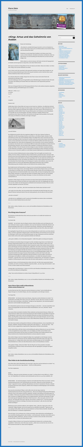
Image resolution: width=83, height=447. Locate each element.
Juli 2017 (60, 129)
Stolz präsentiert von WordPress (19, 441)
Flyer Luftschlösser (62, 65)
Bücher (60, 93)
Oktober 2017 (61, 128)
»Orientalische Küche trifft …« (64, 56)
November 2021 (62, 113)
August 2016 (61, 133)
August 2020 (61, 115)
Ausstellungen (61, 67)
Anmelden (61, 143)
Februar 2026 (61, 106)
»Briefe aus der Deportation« (64, 55)
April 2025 (61, 109)
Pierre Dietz (13, 8)
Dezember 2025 (62, 107)
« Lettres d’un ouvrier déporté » (64, 53)
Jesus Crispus (61, 46)
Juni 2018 (60, 122)
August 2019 (61, 120)
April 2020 (61, 116)
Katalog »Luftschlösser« (63, 68)
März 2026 (61, 105)
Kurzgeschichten (62, 95)
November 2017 (62, 127)
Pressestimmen (62, 69)
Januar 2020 (61, 119)
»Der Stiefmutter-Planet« (63, 57)
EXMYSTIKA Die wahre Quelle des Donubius (66, 83)
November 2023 (62, 112)
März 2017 (61, 130)
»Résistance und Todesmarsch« (64, 52)
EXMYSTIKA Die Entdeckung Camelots (66, 84)
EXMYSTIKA (61, 94)
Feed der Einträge (62, 144)
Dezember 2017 (61, 126)
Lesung (60, 97)
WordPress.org (61, 147)
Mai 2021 (60, 114)
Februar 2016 (61, 135)
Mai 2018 (60, 123)
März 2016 (61, 134)
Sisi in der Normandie (63, 47)
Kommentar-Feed (62, 145)
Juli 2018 (60, 121)
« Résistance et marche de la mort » (65, 50)
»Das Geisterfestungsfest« (64, 54)
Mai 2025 (60, 108)
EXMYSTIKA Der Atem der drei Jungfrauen (66, 79)
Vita (67, 8)
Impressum (72, 8)
